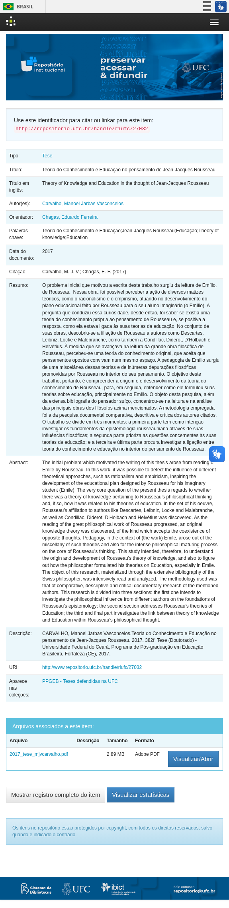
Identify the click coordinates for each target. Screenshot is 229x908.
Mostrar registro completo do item (55, 794)
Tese (47, 156)
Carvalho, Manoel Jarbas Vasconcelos (82, 203)
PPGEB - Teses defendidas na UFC (80, 681)
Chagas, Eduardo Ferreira (70, 217)
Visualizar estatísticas (140, 794)
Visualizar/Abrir (193, 758)
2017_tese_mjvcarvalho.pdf (39, 754)
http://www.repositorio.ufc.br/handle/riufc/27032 (92, 667)
